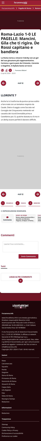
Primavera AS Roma (9, 378)
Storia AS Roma (7, 375)
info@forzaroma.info (9, 347)
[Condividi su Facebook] (6, 70)
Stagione (5, 372)
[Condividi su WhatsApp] (2, 70)
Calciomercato (7, 364)
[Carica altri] (20, 281)
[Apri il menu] (3, 2)
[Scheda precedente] (3, 83)
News (4, 361)
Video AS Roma (7, 396)
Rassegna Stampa (8, 399)
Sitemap (5, 424)
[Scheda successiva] (37, 83)
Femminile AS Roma (9, 381)
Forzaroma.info (8, 8)
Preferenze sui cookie (9, 436)
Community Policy (8, 427)
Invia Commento (28, 256)
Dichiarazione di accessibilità (12, 433)
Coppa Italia (6, 387)
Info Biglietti (6, 390)
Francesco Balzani (20, 70)
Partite (4, 369)
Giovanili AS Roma (8, 384)
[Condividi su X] (10, 70)
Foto (3, 393)
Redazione (5, 402)
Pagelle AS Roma (24, 8)
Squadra (5, 367)
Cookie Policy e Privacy (10, 430)
